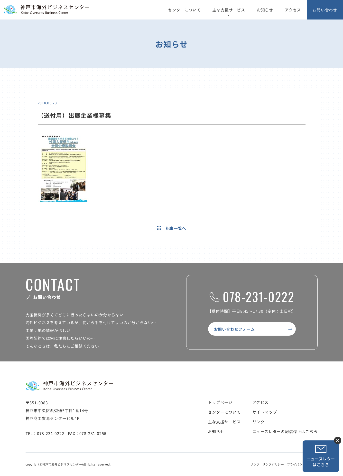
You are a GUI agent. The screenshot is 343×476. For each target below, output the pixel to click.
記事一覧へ (171, 228)
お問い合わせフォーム (234, 329)
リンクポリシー (273, 464)
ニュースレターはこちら (321, 456)
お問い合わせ (325, 10)
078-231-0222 (251, 296)
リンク (258, 422)
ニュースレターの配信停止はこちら (285, 431)
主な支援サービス (228, 10)
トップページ (220, 402)
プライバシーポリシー (302, 464)
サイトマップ (264, 412)
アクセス (293, 10)
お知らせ (265, 10)
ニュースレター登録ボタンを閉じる (337, 440)
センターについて (184, 10)
